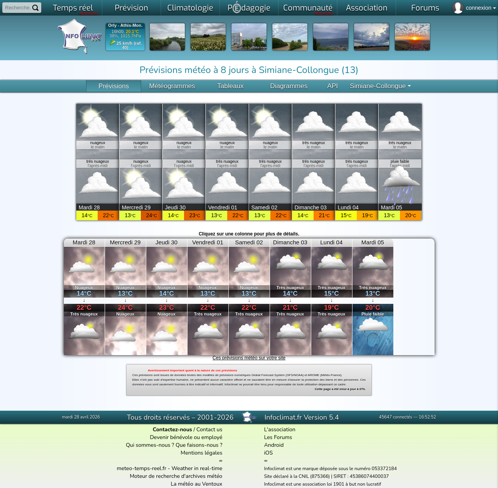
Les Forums (278, 437)
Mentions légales (201, 453)
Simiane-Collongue (380, 86)
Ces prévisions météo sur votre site (248, 358)
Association (367, 8)
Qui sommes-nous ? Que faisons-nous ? (174, 445)
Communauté (308, 9)
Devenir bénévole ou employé (186, 437)
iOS (268, 453)
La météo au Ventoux (197, 484)
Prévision (131, 8)
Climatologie (190, 8)
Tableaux (230, 86)
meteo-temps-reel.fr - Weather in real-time (169, 468)
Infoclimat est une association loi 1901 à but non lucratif (322, 484)
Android (274, 445)
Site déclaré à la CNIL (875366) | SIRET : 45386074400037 (326, 476)
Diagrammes (288, 86)
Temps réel (75, 9)
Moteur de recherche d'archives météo (176, 476)
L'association (280, 429)
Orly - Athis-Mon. (125, 25)
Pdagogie (249, 7)
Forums (425, 8)
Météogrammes (172, 86)
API (332, 86)
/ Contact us (187, 429)
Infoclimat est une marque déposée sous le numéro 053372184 (330, 468)
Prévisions (113, 86)
